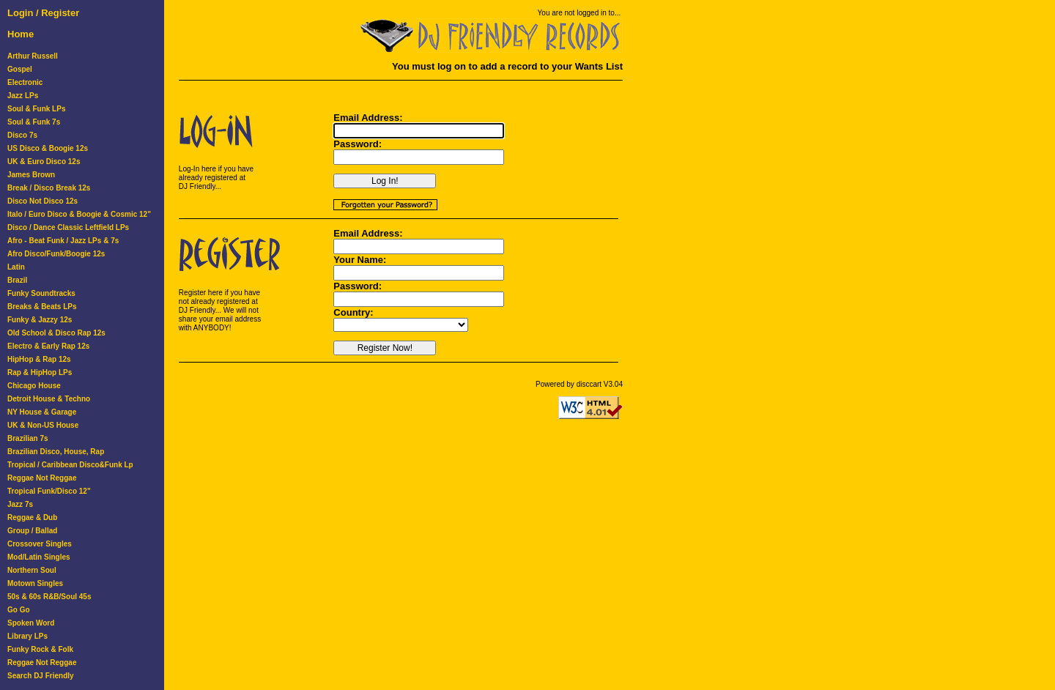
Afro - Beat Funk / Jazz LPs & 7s (63, 241)
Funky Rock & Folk (40, 649)
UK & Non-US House (42, 425)
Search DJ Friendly (40, 676)
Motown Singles (35, 583)
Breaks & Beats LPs (42, 307)
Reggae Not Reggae (41, 478)
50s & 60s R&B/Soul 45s (49, 597)
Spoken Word (30, 623)
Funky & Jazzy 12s (39, 320)
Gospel (19, 69)
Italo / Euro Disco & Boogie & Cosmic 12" (79, 214)
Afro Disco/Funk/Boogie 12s (56, 254)
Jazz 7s (20, 504)
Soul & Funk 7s (33, 122)
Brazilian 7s (27, 438)
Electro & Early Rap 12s (48, 346)
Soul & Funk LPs (36, 109)
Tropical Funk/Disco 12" (49, 491)
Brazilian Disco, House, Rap (55, 452)
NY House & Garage (41, 412)
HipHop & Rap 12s (39, 359)
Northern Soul (31, 570)
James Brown (31, 175)
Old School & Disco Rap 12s (56, 333)
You (544, 13)
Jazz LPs (22, 96)
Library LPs (27, 636)
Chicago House (34, 386)
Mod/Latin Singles (38, 557)
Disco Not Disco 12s (42, 201)
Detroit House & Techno (48, 399)
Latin (16, 267)
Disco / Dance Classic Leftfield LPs (68, 227)
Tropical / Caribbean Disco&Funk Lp (70, 465)
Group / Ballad (32, 531)
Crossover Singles (39, 544)
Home (20, 34)
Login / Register (43, 12)
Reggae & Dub (32, 517)
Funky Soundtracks (41, 293)
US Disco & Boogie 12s (47, 148)
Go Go (18, 610)
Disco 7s (22, 135)
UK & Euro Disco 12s (43, 161)
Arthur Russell (32, 56)
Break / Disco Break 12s (48, 188)
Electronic (24, 82)
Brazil (17, 280)
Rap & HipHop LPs (39, 372)
